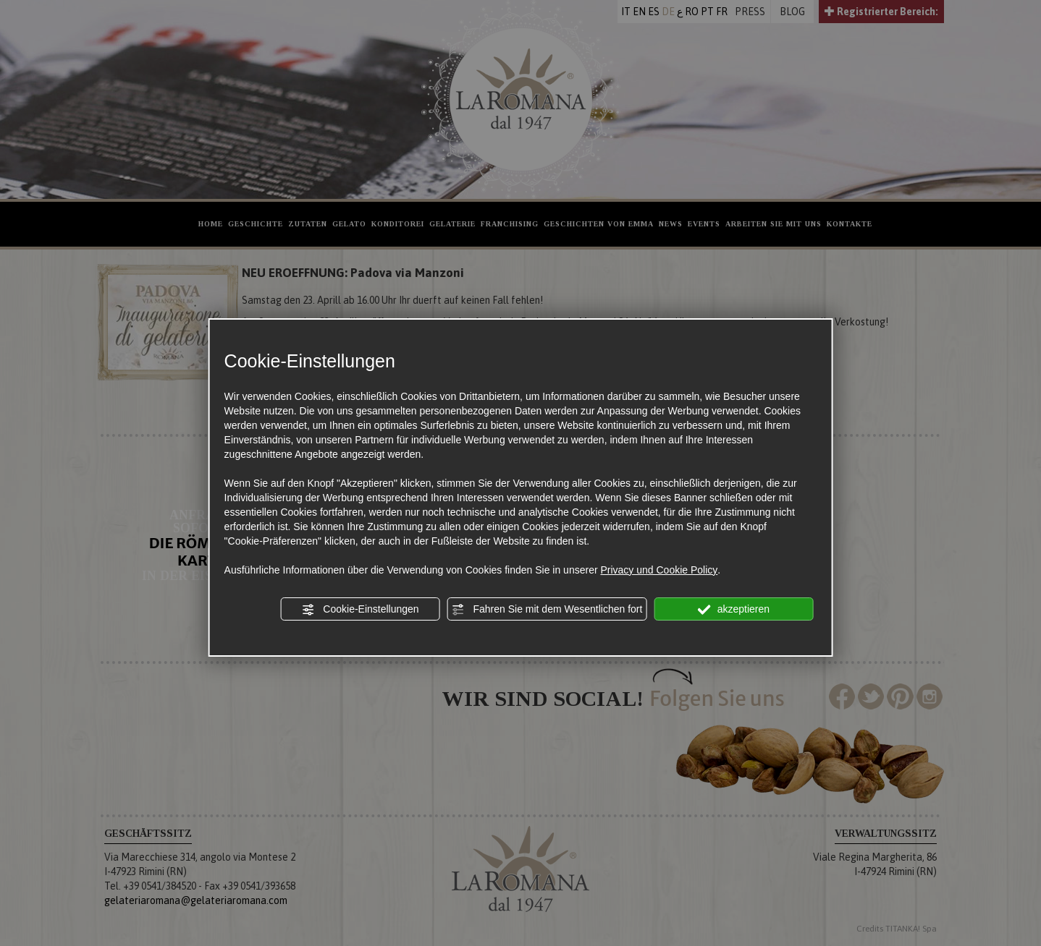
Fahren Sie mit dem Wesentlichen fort (547, 609)
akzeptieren (734, 609)
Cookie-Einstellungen (359, 609)
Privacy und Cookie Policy (658, 570)
